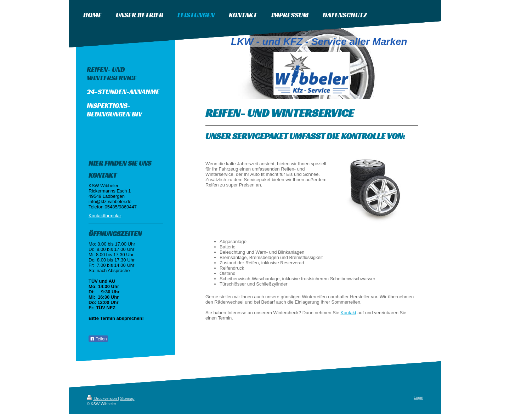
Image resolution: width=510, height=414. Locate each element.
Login (418, 397)
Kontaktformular (105, 215)
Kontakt (348, 312)
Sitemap (127, 398)
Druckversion (102, 398)
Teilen (98, 339)
